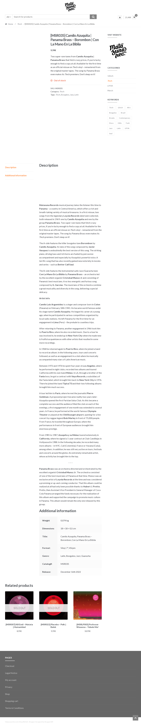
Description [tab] (10, 167)
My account (10, 679)
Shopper (32, 721)
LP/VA (110, 86)
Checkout (9, 665)
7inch (19, 24)
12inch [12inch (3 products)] (120, 108)
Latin (76, 94)
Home (10, 24)
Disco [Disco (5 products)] (111, 123)
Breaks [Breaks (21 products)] (112, 118)
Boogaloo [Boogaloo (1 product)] (112, 113)
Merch (110, 90)
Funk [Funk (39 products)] (128, 123)
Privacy (8, 686)
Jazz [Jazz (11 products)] (110, 128)
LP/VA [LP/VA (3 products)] (127, 128)
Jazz (72, 94)
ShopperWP (48, 721)
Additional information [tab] (16, 175)
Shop (7, 693)
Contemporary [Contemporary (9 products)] (124, 118)
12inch (110, 76)
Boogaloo (65, 94)
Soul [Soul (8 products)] (110, 133)
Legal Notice (11, 672)
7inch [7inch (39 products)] (111, 108)
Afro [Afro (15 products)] (128, 108)
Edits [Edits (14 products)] (120, 123)
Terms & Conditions (14, 707)
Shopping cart (11, 700)
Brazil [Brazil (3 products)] (123, 113)
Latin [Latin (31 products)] (119, 128)
